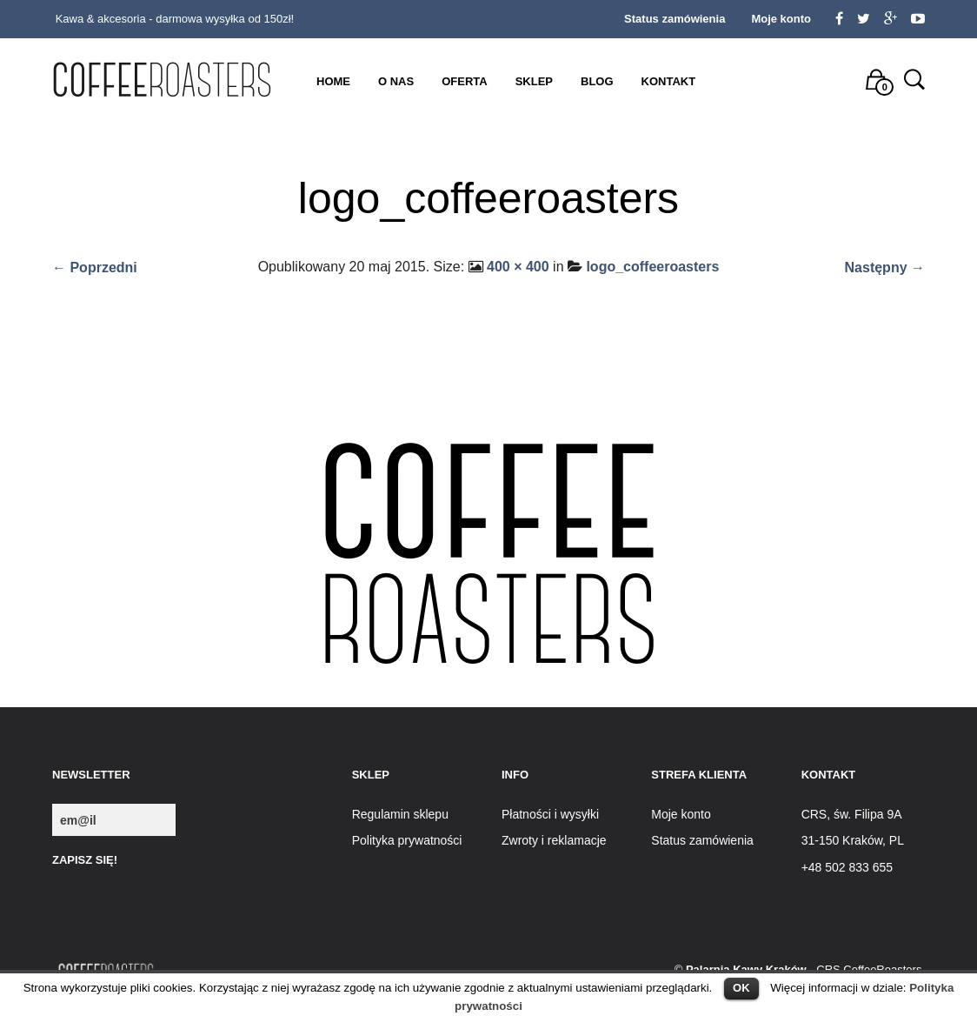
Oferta (464, 81)
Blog (597, 81)
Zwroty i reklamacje (554, 840)
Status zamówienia (674, 18)
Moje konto (781, 18)
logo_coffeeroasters (652, 266)
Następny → (885, 267)
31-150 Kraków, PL (852, 840)
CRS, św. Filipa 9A (851, 814)
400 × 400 (518, 266)
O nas (396, 81)
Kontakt (668, 81)
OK (741, 987)
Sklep (534, 81)
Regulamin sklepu (400, 814)
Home (333, 81)
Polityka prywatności (407, 840)
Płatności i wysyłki (550, 814)
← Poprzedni (94, 267)
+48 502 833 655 (847, 867)
